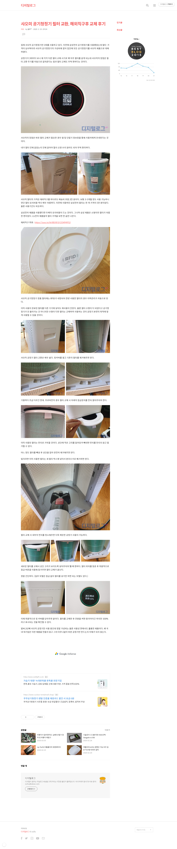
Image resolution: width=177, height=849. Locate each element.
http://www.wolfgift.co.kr (33, 677)
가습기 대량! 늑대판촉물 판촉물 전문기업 (42, 680)
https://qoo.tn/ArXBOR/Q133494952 (53, 222)
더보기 (107, 729)
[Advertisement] (65, 654)
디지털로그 (28, 5)
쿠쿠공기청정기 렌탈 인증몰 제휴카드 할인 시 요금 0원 (48, 698)
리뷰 (22, 29)
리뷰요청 (24, 828)
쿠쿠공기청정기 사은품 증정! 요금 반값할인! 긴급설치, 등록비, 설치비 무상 (54, 701)
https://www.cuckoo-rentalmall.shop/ (38, 695)
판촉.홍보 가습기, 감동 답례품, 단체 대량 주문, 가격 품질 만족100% (51, 683)
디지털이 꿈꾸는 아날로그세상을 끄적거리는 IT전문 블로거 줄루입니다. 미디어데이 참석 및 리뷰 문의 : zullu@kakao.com (61, 782)
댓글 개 (24, 765)
